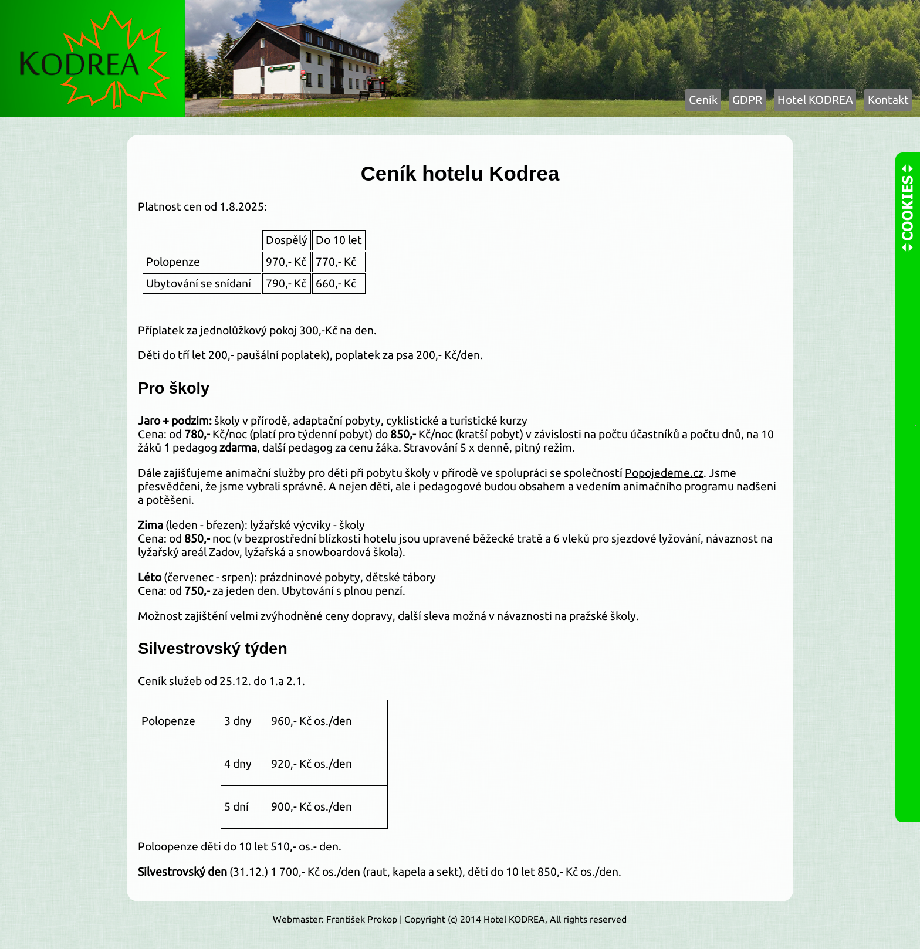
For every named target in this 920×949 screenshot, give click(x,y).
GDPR (747, 99)
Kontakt (888, 99)
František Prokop (361, 919)
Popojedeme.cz (664, 472)
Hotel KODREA (815, 99)
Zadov (224, 551)
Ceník (703, 99)
